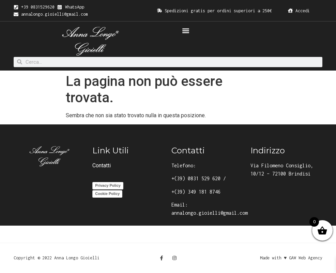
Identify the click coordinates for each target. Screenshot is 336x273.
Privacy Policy (108, 185)
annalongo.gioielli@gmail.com (209, 213)
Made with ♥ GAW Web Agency (291, 257)
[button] (185, 30)
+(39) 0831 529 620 (195, 178)
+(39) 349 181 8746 (195, 192)
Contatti (101, 165)
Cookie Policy (107, 194)
